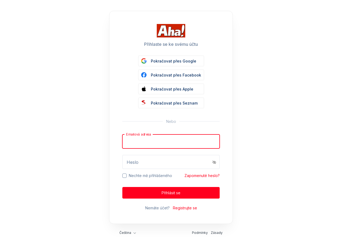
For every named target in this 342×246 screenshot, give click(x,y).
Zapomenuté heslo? (202, 175)
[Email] (171, 141)
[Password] (171, 162)
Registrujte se (185, 208)
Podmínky (200, 233)
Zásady (217, 233)
